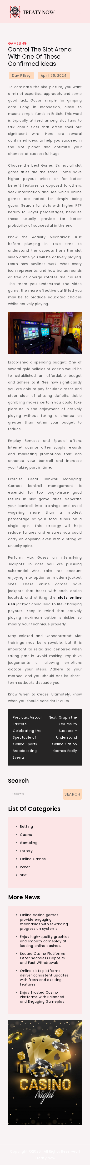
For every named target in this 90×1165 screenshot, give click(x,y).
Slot (23, 875)
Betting (26, 826)
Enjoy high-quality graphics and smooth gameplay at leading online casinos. (45, 941)
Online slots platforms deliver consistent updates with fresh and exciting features (44, 977)
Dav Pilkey (21, 75)
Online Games (33, 859)
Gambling (17, 43)
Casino (26, 834)
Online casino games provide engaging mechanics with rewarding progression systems (44, 922)
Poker (25, 867)
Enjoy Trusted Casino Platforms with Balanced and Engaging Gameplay (42, 997)
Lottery (26, 850)
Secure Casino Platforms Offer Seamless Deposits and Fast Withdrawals (42, 958)
